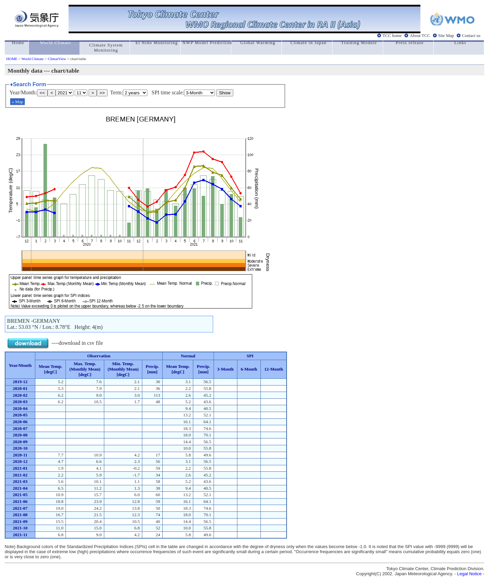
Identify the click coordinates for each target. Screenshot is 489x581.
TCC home (392, 35)
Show (224, 92)
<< (42, 92)
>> (102, 92)
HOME (11, 59)
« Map (17, 101)
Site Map (446, 35)
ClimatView (57, 59)
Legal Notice (469, 573)
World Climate (32, 59)
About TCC (420, 35)
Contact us (471, 35)
